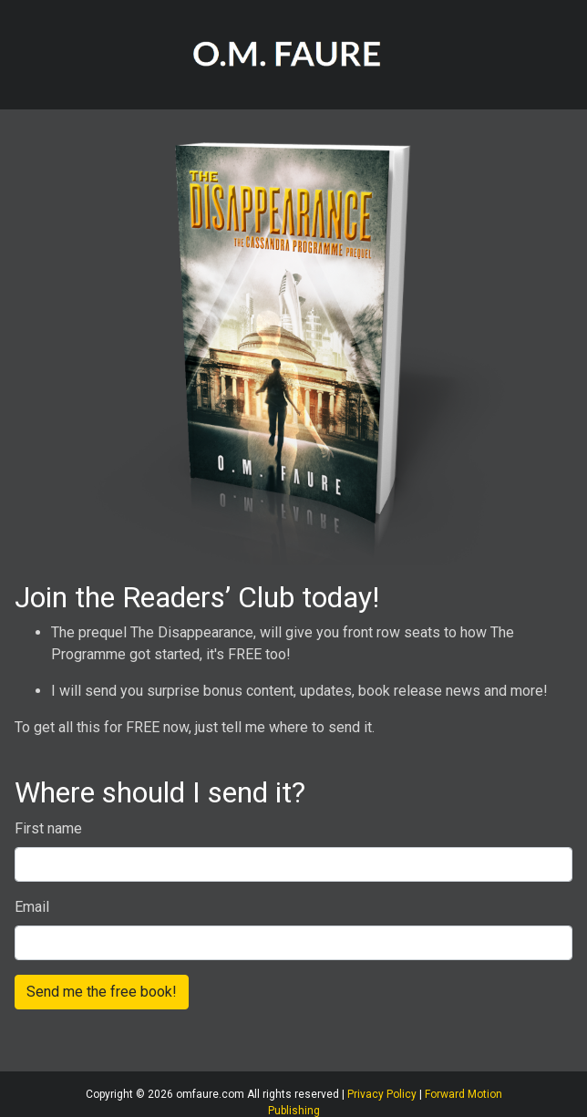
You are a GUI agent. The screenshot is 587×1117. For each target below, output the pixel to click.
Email (32, 906)
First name (48, 828)
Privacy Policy (382, 1094)
